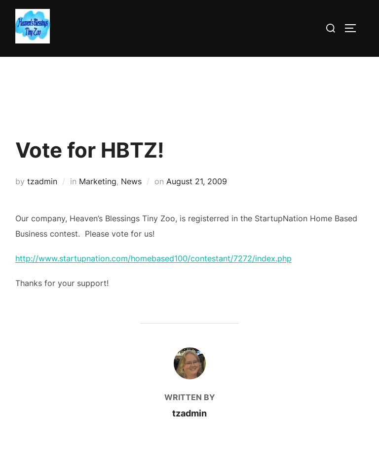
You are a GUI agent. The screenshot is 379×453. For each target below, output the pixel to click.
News (131, 181)
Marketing (97, 181)
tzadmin (42, 181)
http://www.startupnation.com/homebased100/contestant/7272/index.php (153, 258)
